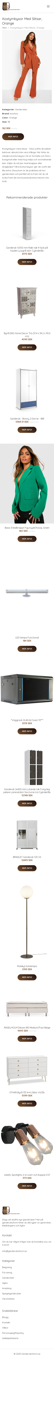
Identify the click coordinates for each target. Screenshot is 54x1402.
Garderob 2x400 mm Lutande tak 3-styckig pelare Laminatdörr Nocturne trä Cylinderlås (27, 791)
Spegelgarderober (11, 1293)
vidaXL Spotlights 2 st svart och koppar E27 (27, 1174)
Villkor (5, 1327)
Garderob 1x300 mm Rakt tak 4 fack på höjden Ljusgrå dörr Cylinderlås (27, 249)
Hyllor (5, 1283)
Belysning (7, 1267)
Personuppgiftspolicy (13, 1333)
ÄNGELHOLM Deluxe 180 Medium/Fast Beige (27, 1027)
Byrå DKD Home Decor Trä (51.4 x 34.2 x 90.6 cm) (27, 335)
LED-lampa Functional (27, 637)
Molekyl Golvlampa (27, 966)
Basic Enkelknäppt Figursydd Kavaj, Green (27, 527)
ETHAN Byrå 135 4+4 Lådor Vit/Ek (27, 1092)
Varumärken (8, 1298)
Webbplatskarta (10, 1338)
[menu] (48, 6)
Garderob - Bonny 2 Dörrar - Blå (27, 418)
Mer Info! (13, 136)
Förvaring (7, 1272)
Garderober (21, 109)
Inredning (6, 1288)
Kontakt (6, 1322)
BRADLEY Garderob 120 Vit (27, 857)
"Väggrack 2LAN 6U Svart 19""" (27, 720)
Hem (4, 27)
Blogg (5, 1317)
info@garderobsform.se (14, 1251)
